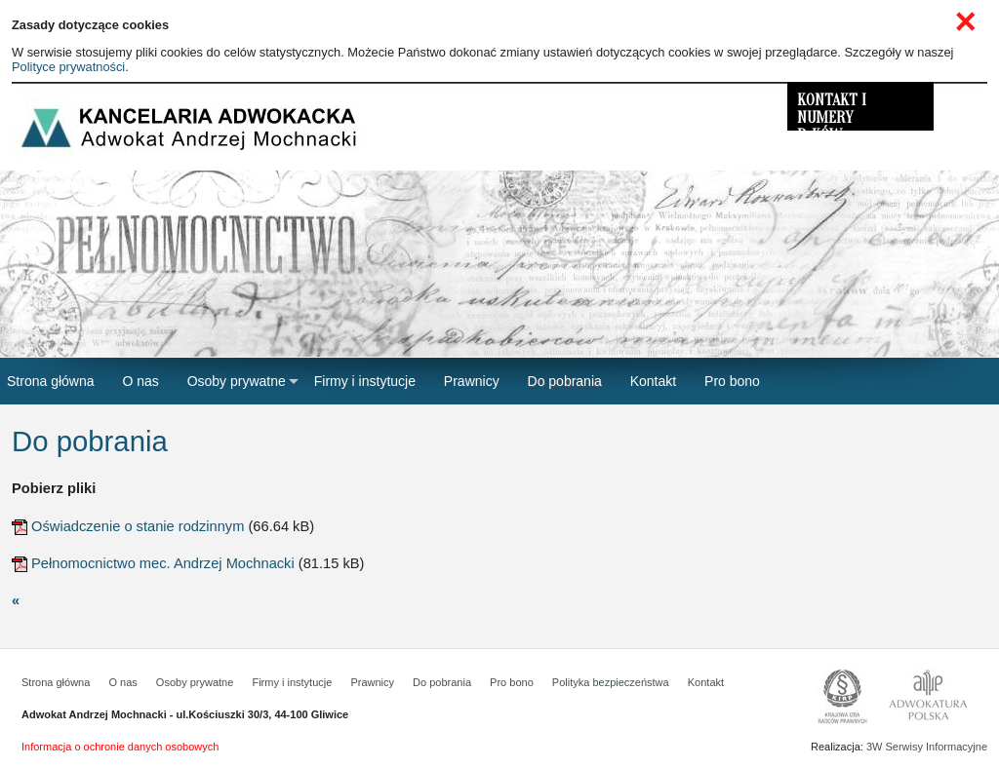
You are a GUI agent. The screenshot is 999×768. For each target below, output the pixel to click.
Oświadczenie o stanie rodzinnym (137, 526)
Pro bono (512, 682)
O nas (122, 682)
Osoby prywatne (194, 682)
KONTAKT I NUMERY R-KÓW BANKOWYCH (838, 111)
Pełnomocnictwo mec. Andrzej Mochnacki (163, 563)
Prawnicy (372, 682)
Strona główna (55, 682)
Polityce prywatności (68, 66)
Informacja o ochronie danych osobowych (120, 746)
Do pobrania (442, 682)
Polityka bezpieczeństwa (610, 682)
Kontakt (706, 682)
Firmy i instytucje (292, 682)
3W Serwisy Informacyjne (926, 746)
